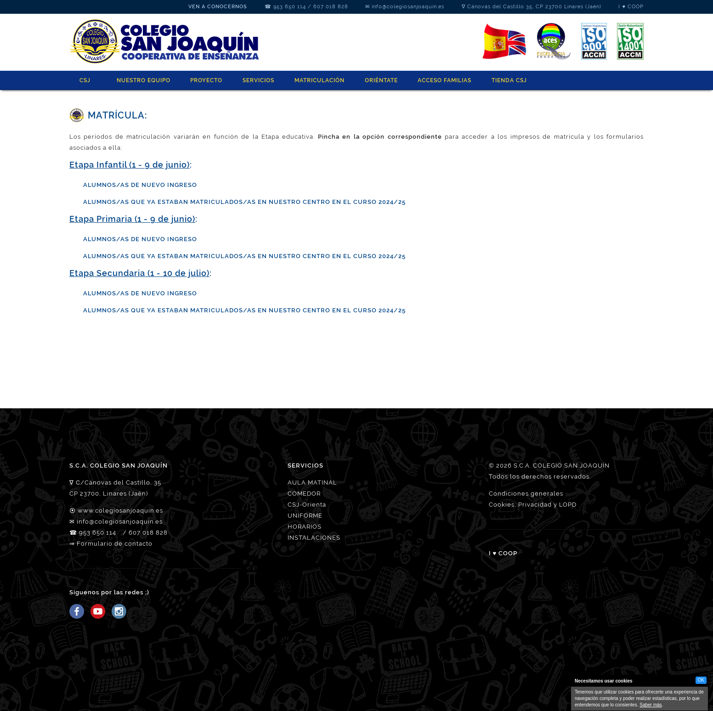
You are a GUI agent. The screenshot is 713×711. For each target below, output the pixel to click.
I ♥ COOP (631, 7)
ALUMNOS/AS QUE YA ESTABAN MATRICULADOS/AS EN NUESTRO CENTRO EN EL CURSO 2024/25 (244, 201)
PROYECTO (206, 80)
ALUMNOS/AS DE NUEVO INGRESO (140, 239)
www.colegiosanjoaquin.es (120, 510)
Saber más (650, 704)
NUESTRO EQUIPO (143, 80)
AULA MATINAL (312, 482)
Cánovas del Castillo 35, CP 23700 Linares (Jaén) (534, 7)
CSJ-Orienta (307, 504)
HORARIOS (305, 526)
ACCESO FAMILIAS (444, 80)
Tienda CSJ (509, 80)
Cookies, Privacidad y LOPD (533, 504)
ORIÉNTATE (381, 80)
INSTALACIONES (314, 537)
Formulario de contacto (115, 543)
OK (701, 680)
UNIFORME (305, 515)
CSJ (85, 80)
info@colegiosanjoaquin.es (408, 7)
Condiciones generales (526, 493)
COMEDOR (304, 493)
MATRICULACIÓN (319, 80)
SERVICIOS (258, 80)
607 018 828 (330, 7)
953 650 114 (289, 7)
